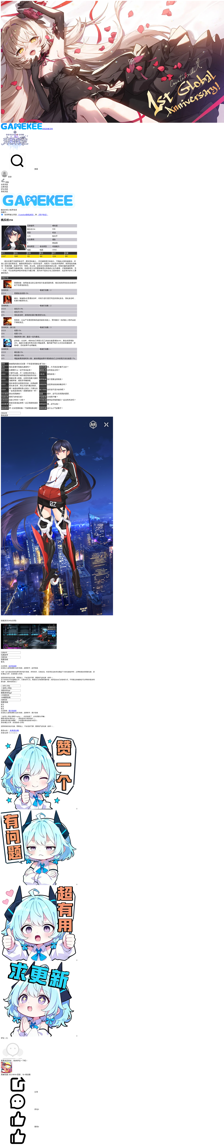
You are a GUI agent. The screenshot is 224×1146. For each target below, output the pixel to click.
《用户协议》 (42, 215)
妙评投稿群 (13, 666)
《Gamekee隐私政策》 (26, 215)
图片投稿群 (13, 711)
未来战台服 (14, 730)
